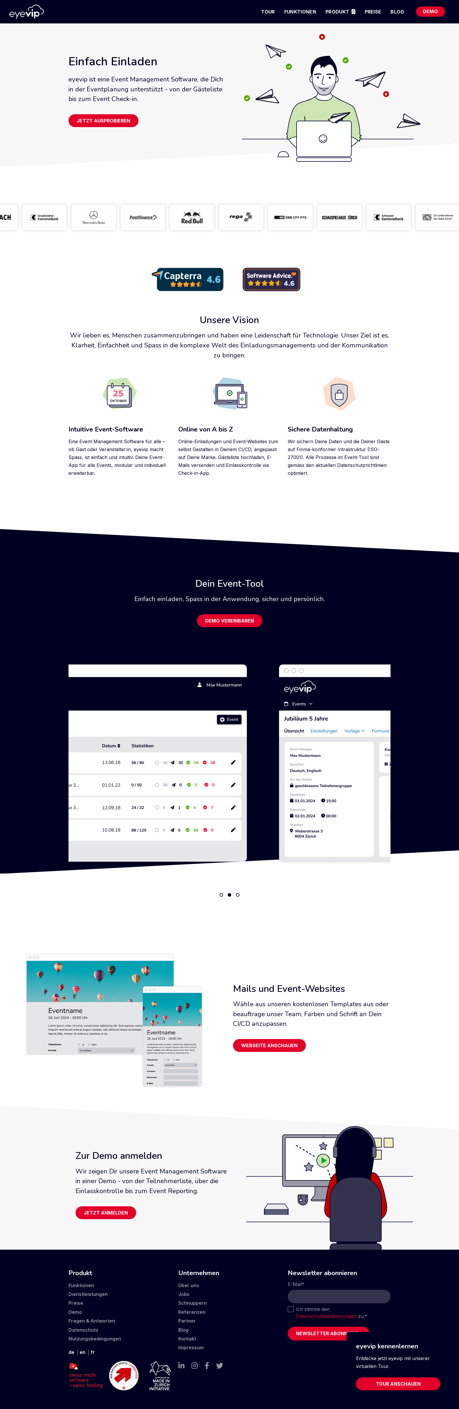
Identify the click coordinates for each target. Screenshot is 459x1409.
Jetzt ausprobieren (103, 121)
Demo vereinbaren (229, 621)
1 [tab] (221, 895)
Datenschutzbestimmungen (326, 1316)
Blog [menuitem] (397, 12)
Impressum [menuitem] (191, 1347)
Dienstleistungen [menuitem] (88, 1294)
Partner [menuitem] (187, 1321)
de (71, 1352)
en (82, 1352)
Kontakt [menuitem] (187, 1339)
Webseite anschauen (269, 1045)
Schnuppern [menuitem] (192, 1303)
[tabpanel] (229, 763)
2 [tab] (229, 895)
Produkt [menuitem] (337, 12)
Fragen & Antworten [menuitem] (91, 1321)
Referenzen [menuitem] (191, 1312)
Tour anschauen (398, 1384)
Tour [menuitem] (268, 12)
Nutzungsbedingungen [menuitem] (94, 1339)
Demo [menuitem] (430, 11)
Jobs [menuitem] (183, 1294)
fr (93, 1352)
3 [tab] (237, 895)
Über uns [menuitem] (188, 1285)
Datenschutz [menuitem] (83, 1330)
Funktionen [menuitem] (300, 12)
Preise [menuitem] (373, 12)
